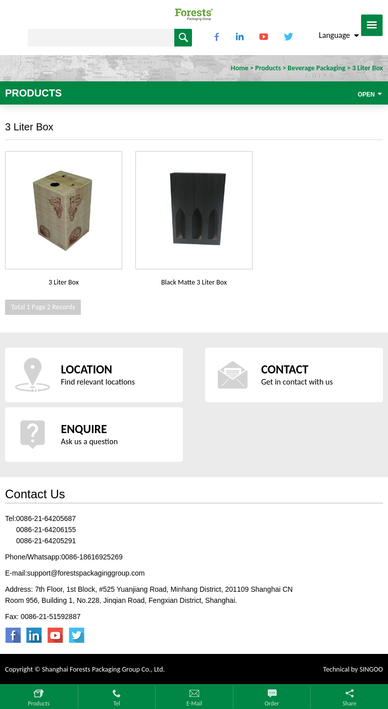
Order (272, 703)
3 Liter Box (63, 282)
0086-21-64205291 (46, 541)
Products (39, 703)
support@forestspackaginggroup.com (86, 573)
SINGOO (371, 669)
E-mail (194, 703)
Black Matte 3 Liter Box (194, 282)
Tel (116, 703)
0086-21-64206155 (46, 530)
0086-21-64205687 (46, 518)
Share (350, 703)
